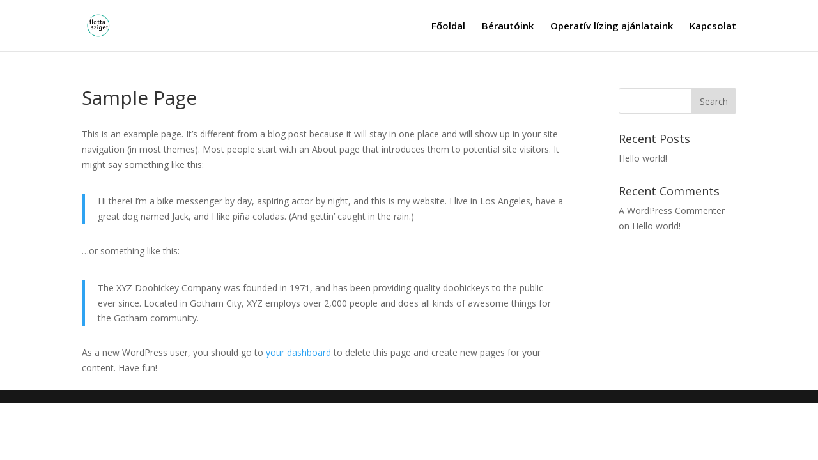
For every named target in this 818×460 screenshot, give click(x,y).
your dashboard (298, 352)
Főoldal (448, 26)
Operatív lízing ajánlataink (611, 26)
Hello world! (643, 158)
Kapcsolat (713, 26)
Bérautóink (508, 26)
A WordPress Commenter (672, 210)
